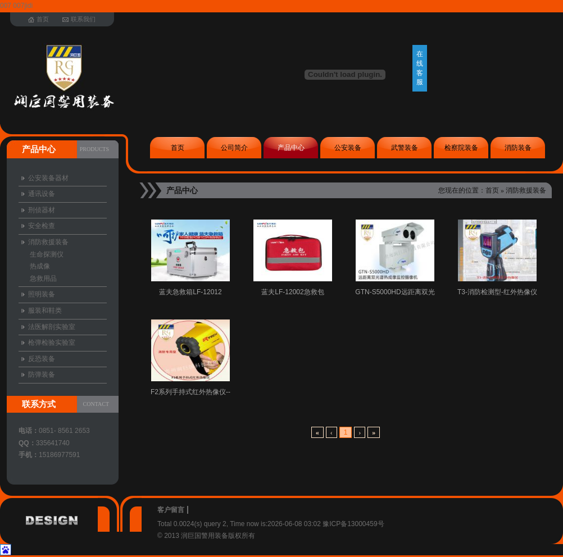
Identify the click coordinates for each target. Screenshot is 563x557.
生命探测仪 (46, 254)
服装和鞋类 (45, 310)
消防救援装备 (526, 190)
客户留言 (170, 510)
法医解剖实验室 (51, 327)
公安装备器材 (48, 178)
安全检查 (41, 226)
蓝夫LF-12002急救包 (292, 292)
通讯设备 (41, 194)
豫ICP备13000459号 (353, 524)
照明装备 (41, 294)
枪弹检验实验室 (51, 342)
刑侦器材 (41, 210)
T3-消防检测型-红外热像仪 (497, 292)
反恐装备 (41, 359)
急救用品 (43, 278)
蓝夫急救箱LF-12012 (190, 292)
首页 (492, 190)
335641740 (53, 443)
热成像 (40, 266)
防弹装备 (41, 374)
